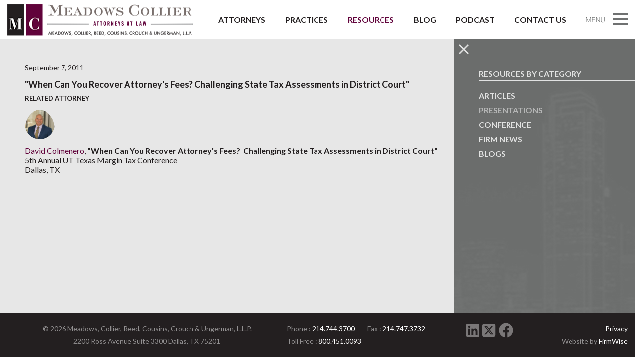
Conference (505, 124)
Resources (371, 19)
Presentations (511, 110)
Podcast (475, 19)
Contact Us (540, 19)
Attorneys (241, 19)
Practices (306, 19)
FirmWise (613, 341)
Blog (425, 19)
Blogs (492, 153)
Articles (497, 95)
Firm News (500, 139)
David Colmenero (54, 150)
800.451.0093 (339, 341)
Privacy (616, 328)
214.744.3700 (333, 328)
